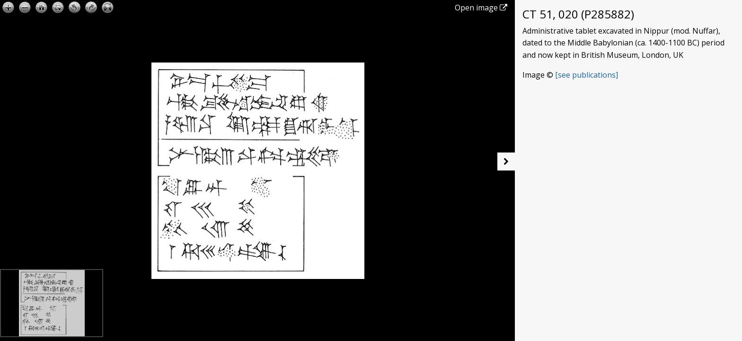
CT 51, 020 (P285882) (578, 14)
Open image (481, 7)
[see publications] (586, 75)
